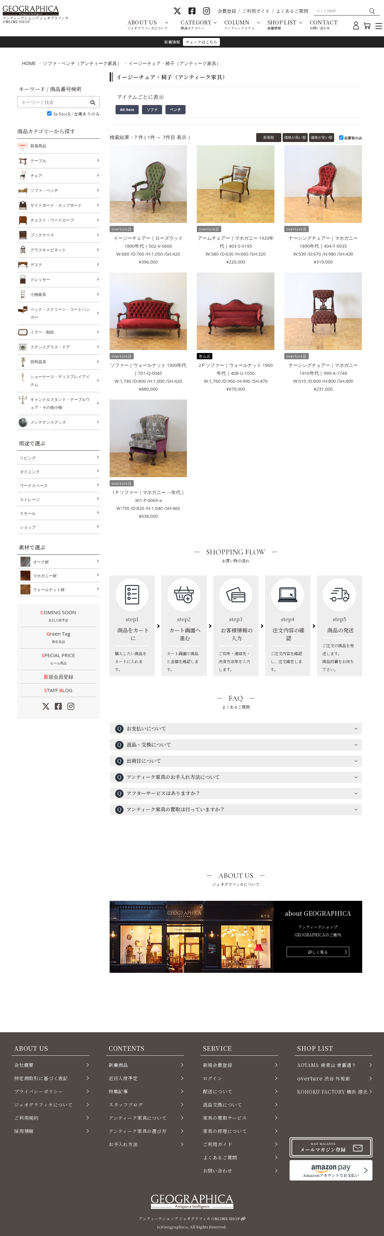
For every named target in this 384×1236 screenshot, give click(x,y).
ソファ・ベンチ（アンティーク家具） (82, 63)
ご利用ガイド (256, 11)
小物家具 (38, 295)
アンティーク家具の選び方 (138, 1131)
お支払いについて (140, 729)
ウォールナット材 (47, 589)
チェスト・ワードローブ (52, 220)
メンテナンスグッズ (48, 422)
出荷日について (138, 761)
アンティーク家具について (138, 1117)
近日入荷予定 (123, 1078)
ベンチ (175, 109)
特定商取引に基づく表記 (41, 1078)
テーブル (38, 161)
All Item (127, 109)
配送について (217, 1091)
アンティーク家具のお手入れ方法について (167, 777)
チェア (36, 176)
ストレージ (30, 499)
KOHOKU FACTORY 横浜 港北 (332, 1091)
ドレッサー (40, 280)
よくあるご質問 (292, 11)
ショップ (28, 527)
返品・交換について (143, 745)
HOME (29, 63)
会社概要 (24, 1065)
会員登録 (227, 11)
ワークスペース (34, 485)
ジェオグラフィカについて (43, 1104)
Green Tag (58, 638)
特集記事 (118, 1091)
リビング (28, 458)
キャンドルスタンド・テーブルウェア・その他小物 (60, 403)
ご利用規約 (26, 1117)
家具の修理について (225, 1131)
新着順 (268, 137)
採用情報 (24, 1131)
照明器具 (38, 362)
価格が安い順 (321, 137)
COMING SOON (58, 616)
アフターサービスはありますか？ (157, 794)
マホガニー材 (43, 576)
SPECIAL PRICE (58, 659)
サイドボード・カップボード (56, 205)
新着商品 (38, 145)
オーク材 (39, 562)
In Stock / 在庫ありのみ (76, 114)
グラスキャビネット (48, 250)
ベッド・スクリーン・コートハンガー (60, 312)
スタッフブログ (126, 1104)
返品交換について (222, 1104)
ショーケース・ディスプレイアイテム (60, 380)
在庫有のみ (353, 138)
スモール (28, 513)
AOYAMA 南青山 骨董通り (326, 1065)
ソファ (152, 109)
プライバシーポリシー (38, 1091)
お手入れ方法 (123, 1144)
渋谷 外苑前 (323, 1078)
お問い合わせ (217, 1170)
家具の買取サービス (225, 1117)
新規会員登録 (58, 676)
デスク (36, 265)
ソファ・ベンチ (44, 190)
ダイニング (30, 472)
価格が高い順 (295, 137)
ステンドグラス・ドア (50, 347)
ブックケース (42, 235)
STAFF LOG (58, 690)
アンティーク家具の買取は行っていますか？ (170, 810)
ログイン (212, 1078)
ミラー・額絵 (42, 332)
